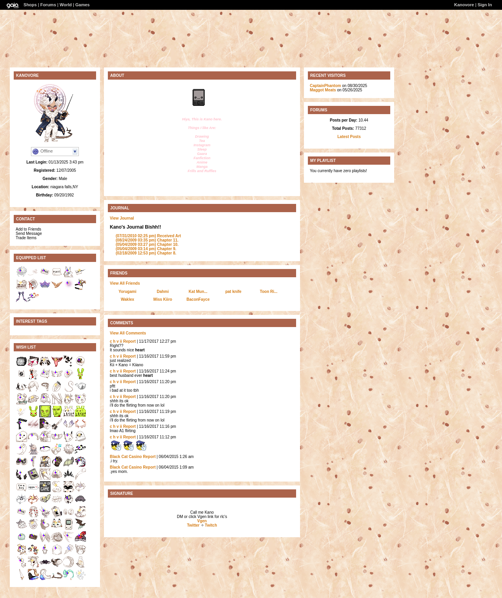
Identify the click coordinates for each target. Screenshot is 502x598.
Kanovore (464, 4)
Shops (30, 4)
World (66, 4)
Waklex (127, 299)
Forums (48, 4)
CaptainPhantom (325, 86)
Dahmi (163, 291)
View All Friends (125, 283)
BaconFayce (198, 299)
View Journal (122, 218)
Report (129, 341)
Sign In (485, 4)
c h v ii (116, 341)
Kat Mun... (198, 291)
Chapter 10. (147, 244)
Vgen (202, 521)
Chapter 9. (146, 249)
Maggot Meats (323, 90)
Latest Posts (348, 137)
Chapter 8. (146, 253)
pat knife (233, 291)
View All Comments (128, 333)
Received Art (148, 236)
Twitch (211, 525)
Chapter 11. (147, 240)
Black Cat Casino (126, 456)
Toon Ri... (269, 291)
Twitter (193, 525)
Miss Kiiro (162, 299)
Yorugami (127, 291)
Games (82, 4)
